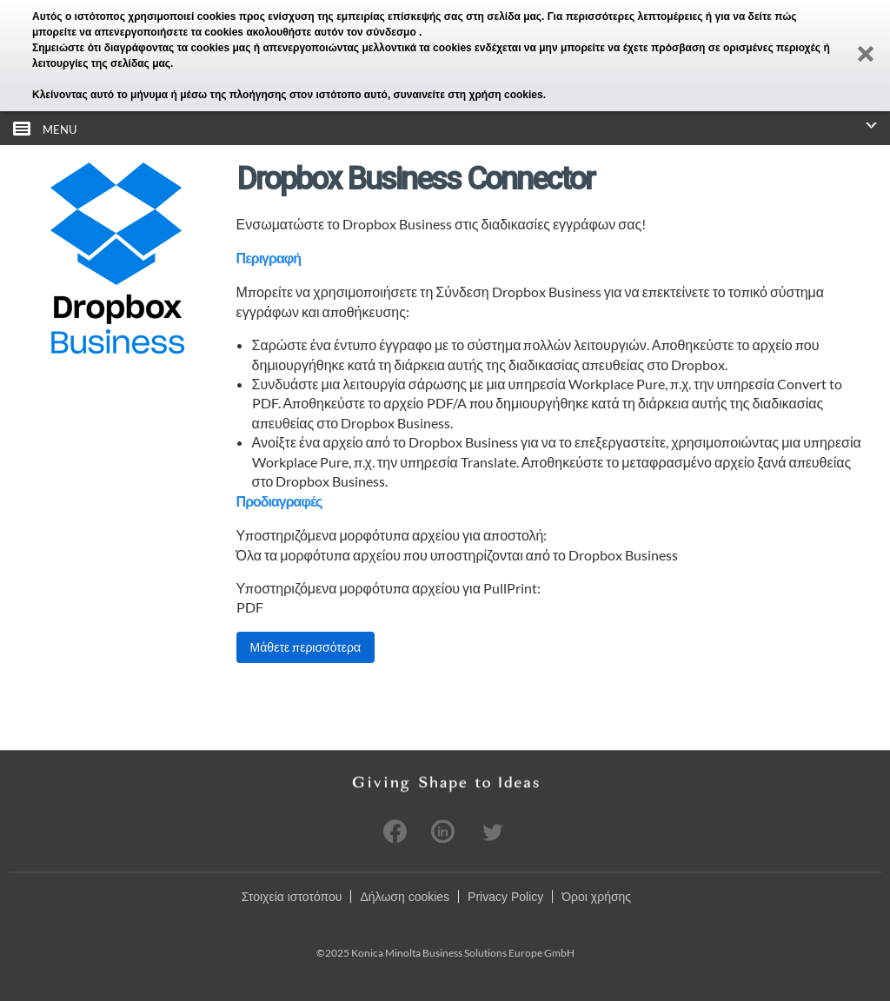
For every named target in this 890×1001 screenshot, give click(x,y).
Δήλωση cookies (404, 897)
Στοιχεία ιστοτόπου (292, 897)
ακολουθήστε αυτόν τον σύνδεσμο (332, 32)
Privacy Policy (505, 897)
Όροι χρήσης (596, 897)
